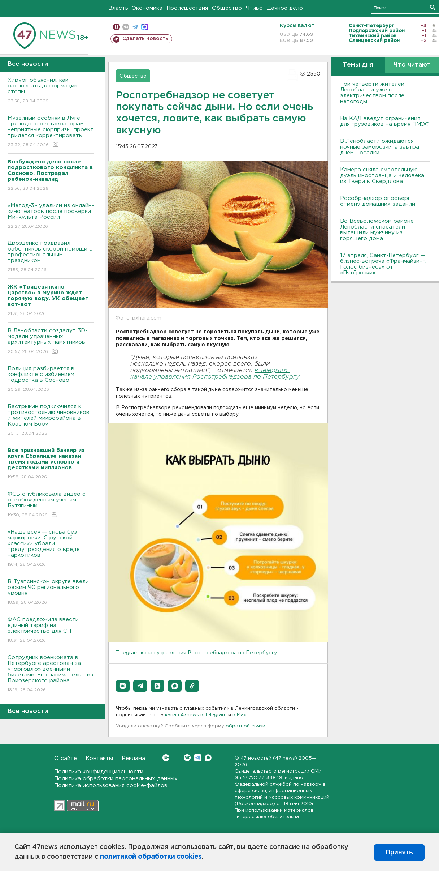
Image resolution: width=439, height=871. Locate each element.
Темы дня (358, 65)
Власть (118, 8)
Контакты (99, 758)
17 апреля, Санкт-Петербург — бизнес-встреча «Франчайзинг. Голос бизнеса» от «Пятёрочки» (383, 264)
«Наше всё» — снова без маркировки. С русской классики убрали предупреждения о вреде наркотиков (51, 549)
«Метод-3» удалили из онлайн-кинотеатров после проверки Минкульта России (51, 216)
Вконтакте (165, 757)
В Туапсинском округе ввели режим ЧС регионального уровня (51, 592)
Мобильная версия (116, 27)
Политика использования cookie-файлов (111, 785)
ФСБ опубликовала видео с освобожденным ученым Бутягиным (51, 505)
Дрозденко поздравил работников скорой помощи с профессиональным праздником (51, 257)
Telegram (197, 757)
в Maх (239, 715)
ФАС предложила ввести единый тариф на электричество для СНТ (51, 630)
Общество (227, 8)
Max (208, 757)
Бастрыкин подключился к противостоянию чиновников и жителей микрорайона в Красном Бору (51, 420)
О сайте (65, 758)
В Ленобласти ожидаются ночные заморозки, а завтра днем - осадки (379, 147)
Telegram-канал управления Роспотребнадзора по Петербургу (196, 653)
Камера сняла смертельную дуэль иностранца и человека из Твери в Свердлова (382, 175)
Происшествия (187, 8)
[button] (123, 686)
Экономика (147, 8)
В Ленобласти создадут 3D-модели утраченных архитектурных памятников (51, 341)
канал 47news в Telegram (196, 715)
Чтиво (254, 8)
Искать (432, 7)
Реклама (133, 758)
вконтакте (125, 27)
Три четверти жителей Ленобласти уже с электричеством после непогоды (372, 93)
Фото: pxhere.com (138, 318)
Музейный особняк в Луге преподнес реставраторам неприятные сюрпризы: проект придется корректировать (51, 132)
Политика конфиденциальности (98, 771)
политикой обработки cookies (150, 857)
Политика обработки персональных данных (116, 778)
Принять (399, 852)
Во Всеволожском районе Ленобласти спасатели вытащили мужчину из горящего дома (377, 230)
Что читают (412, 65)
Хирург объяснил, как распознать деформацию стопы (51, 91)
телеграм (135, 27)
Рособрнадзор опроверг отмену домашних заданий (377, 201)
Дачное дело (285, 8)
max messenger (144, 27)
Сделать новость (145, 39)
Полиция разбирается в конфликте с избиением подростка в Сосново (51, 379)
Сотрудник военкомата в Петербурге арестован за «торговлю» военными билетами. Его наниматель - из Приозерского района (51, 674)
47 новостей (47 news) (268, 758)
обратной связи (245, 726)
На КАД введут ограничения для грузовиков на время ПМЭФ (385, 121)
